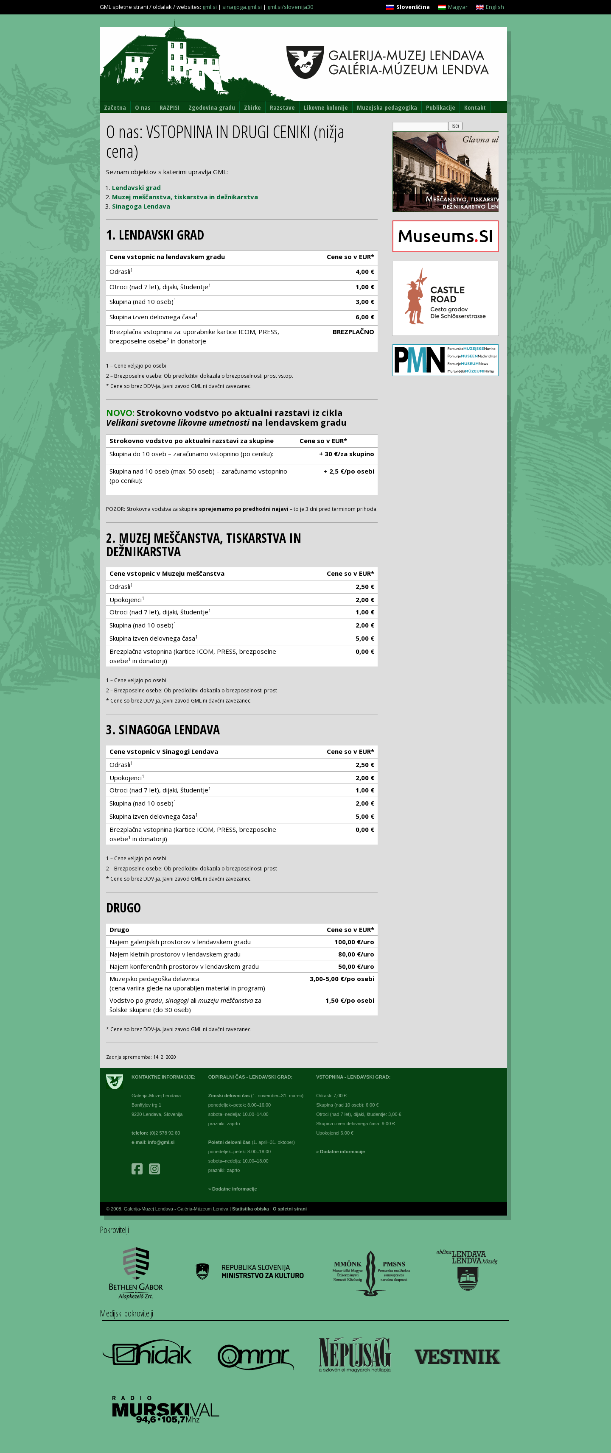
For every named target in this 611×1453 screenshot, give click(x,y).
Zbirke (252, 107)
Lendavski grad (136, 187)
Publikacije (440, 107)
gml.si (209, 7)
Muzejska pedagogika (387, 107)
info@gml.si (161, 1142)
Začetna (115, 107)
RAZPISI (169, 107)
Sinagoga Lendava (141, 206)
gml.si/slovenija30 (290, 7)
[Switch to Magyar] (453, 7)
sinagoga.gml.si (242, 7)
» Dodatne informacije (232, 1188)
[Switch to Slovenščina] (408, 7)
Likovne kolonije (326, 107)
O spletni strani (290, 1208)
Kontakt (475, 107)
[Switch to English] (490, 7)
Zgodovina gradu (211, 107)
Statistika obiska (251, 1208)
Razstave (282, 107)
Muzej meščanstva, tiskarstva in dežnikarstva (185, 196)
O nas (143, 107)
